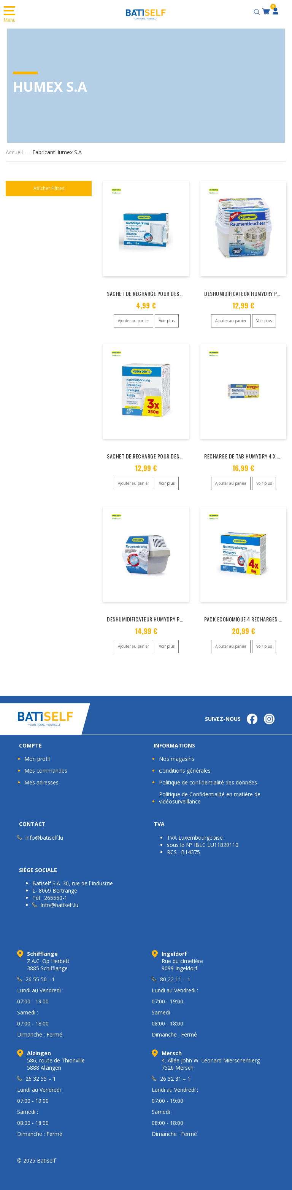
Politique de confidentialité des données (208, 779)
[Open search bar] (258, 11)
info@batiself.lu (44, 835)
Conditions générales (185, 768)
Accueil (14, 152)
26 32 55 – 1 (40, 1076)
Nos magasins (176, 756)
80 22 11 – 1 (175, 976)
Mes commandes (45, 768)
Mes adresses (41, 779)
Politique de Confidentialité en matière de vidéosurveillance (209, 795)
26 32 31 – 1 (175, 1076)
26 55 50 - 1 (40, 976)
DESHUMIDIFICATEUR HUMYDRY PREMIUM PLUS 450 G (165, 617)
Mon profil (37, 756)
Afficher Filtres (48, 188)
